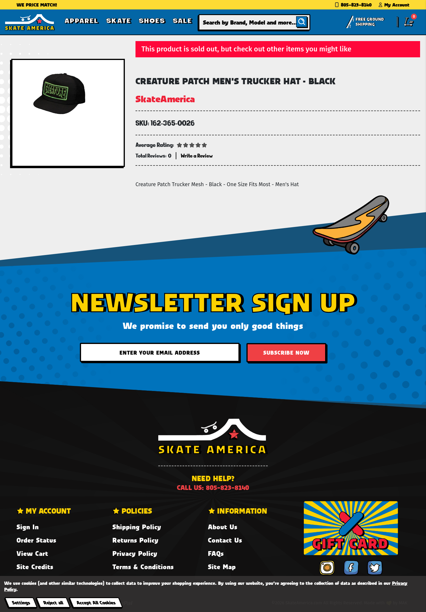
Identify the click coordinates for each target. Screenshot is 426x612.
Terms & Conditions (143, 566)
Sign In (28, 526)
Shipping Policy (136, 526)
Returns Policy (135, 540)
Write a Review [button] (197, 155)
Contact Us (225, 540)
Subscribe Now (286, 352)
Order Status (36, 540)
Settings (21, 602)
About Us (222, 526)
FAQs (216, 553)
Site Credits (35, 566)
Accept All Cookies (96, 602)
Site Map (222, 566)
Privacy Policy (134, 553)
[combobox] (254, 22)
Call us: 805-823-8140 (213, 487)
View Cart (32, 553)
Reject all (53, 602)
